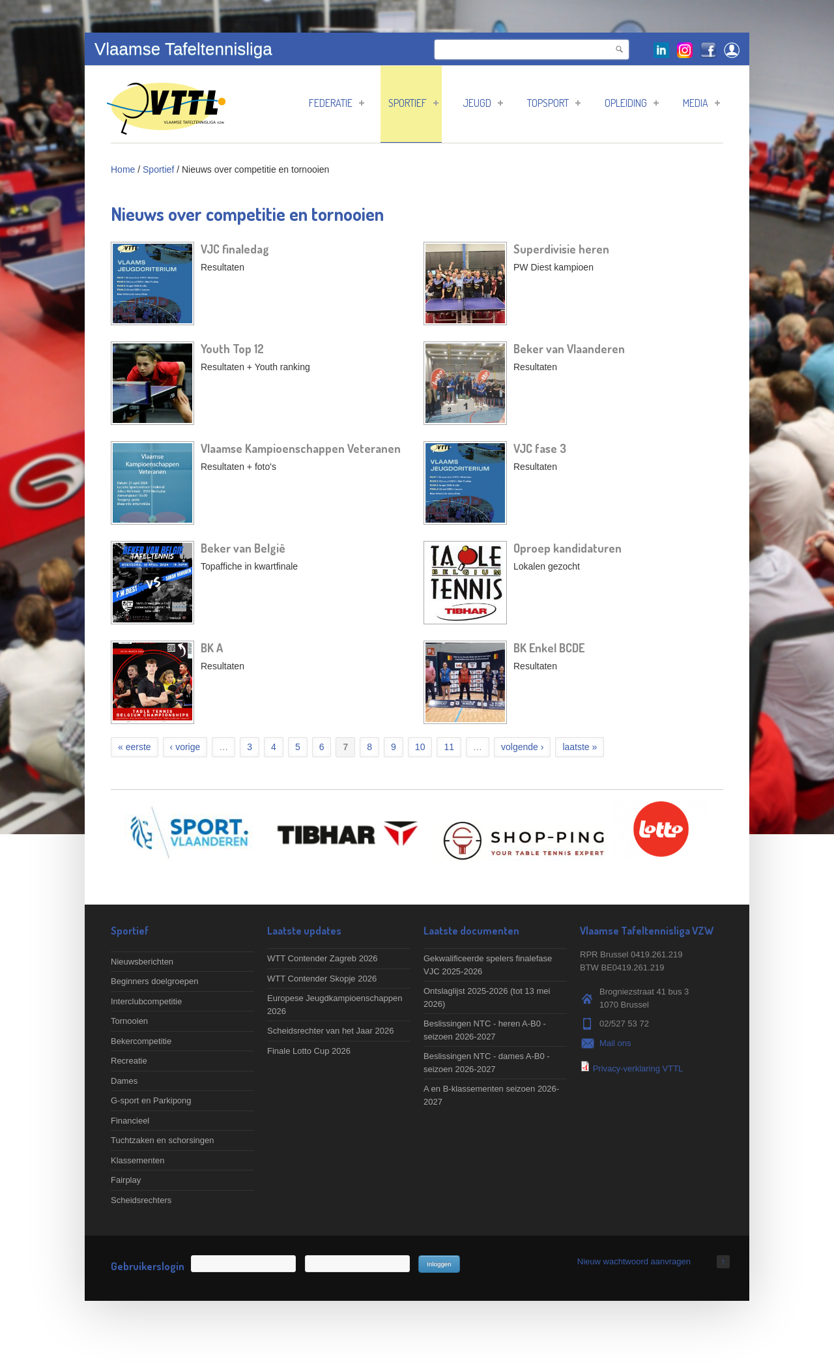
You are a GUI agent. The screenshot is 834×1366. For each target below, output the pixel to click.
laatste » (579, 747)
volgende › (522, 747)
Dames (124, 1081)
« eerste (134, 747)
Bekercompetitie (141, 1041)
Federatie (336, 102)
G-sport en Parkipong (151, 1100)
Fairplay (126, 1180)
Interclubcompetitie (146, 1001)
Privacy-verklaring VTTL (638, 1068)
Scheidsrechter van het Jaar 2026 (330, 1031)
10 (420, 747)
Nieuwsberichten (142, 961)
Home (123, 169)
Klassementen (137, 1160)
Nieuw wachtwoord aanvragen (634, 1261)
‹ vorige (185, 747)
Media (701, 102)
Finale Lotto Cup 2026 (309, 1051)
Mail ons (615, 1043)
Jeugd (483, 102)
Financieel (130, 1121)
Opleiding (632, 102)
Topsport (554, 102)
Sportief (413, 102)
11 (449, 747)
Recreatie (129, 1061)
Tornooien (129, 1021)
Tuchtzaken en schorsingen (162, 1140)
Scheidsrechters (141, 1200)
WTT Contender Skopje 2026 (322, 978)
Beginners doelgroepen (154, 981)
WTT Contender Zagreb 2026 (322, 958)
